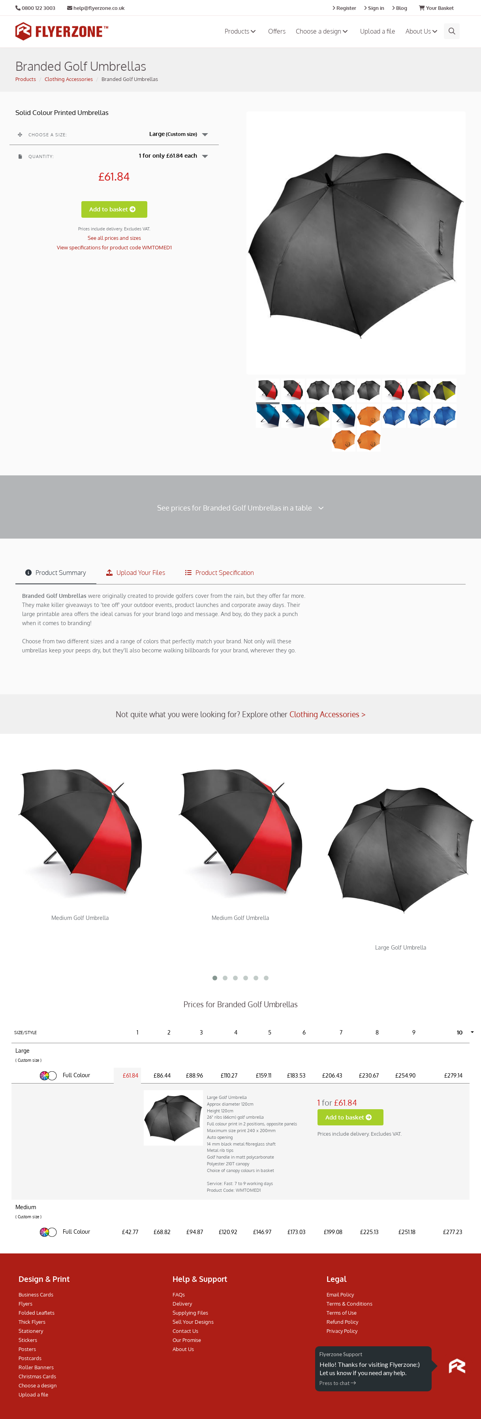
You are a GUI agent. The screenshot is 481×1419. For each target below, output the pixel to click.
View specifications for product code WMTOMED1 (114, 247)
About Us (423, 31)
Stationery (31, 1331)
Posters (27, 1349)
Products (241, 31)
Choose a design (323, 31)
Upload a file (377, 31)
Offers (277, 31)
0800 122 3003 (38, 8)
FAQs (179, 1294)
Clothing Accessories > (327, 714)
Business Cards (36, 1294)
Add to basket (114, 209)
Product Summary (55, 573)
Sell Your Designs (193, 1322)
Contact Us (185, 1331)
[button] (114, 134)
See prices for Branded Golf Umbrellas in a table (240, 507)
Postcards (30, 1358)
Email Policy (340, 1294)
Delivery (182, 1303)
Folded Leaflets (36, 1313)
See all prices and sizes (114, 238)
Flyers (25, 1303)
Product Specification (219, 573)
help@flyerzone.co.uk (95, 8)
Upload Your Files (135, 573)
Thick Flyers (32, 1322)
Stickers (28, 1340)
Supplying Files (190, 1313)
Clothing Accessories (69, 79)
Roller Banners (36, 1367)
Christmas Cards (37, 1376)
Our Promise (187, 1340)
